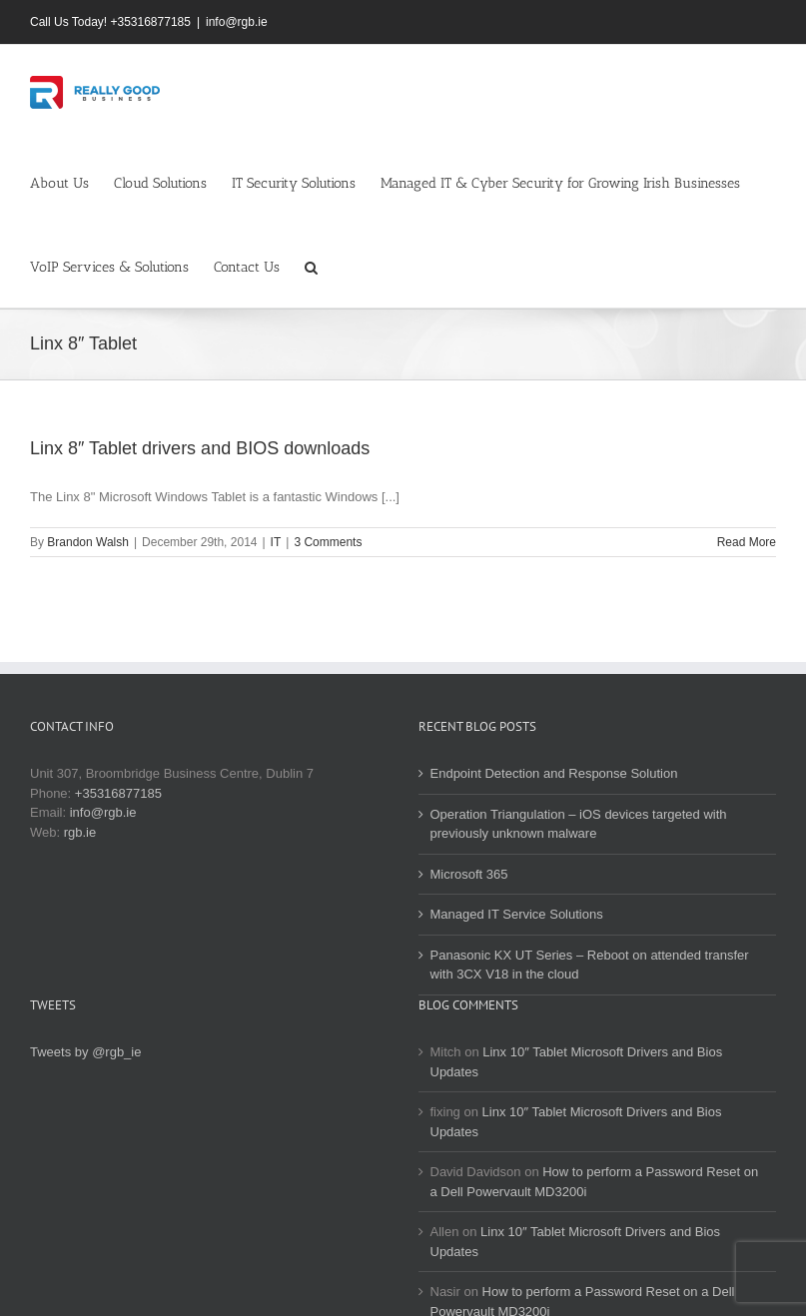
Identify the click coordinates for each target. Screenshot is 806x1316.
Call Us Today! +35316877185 (110, 22)
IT (276, 542)
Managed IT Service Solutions (516, 914)
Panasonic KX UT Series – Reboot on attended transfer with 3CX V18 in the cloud (589, 965)
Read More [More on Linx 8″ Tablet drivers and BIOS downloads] (746, 542)
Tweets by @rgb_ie (85, 1051)
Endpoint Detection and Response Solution (554, 773)
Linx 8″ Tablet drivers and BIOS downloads (200, 448)
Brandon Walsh (88, 542)
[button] (311, 266)
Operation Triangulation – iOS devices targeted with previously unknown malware (578, 824)
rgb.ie (80, 832)
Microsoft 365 (469, 874)
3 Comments (328, 542)
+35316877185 (118, 793)
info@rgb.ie (237, 22)
